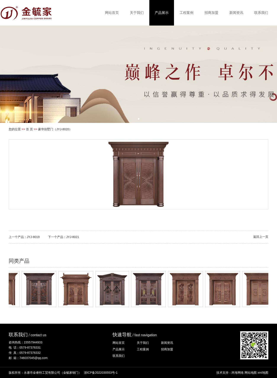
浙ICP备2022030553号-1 (101, 372)
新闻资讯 (236, 12)
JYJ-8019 (33, 237)
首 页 (29, 129)
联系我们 (261, 12)
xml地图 (263, 372)
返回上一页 (260, 236)
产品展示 (162, 12)
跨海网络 (238, 372)
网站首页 (112, 12)
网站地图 (251, 372)
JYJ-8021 (72, 237)
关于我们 (137, 12)
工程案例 (186, 12)
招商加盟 (211, 12)
